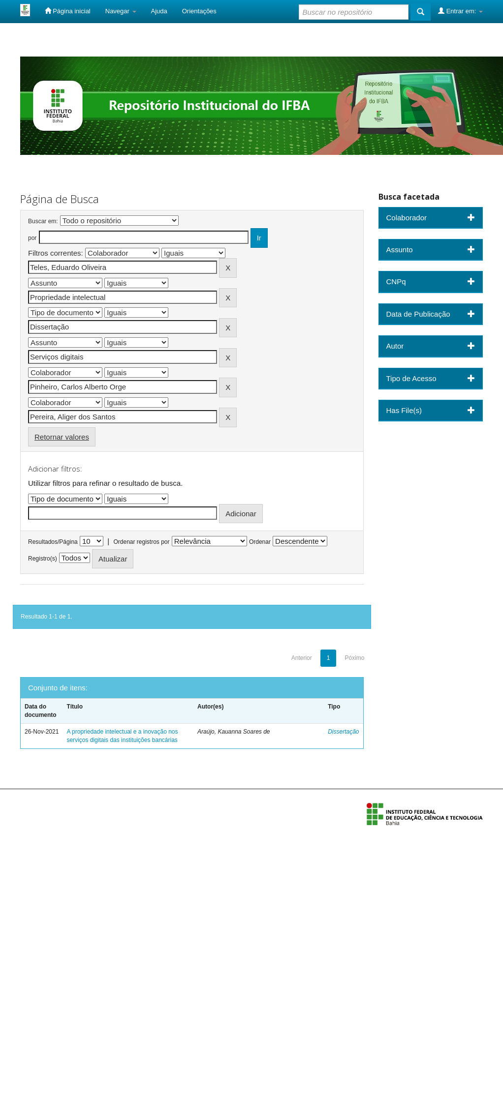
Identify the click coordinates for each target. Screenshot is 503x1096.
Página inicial (68, 11)
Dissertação (343, 731)
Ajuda (159, 11)
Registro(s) (42, 558)
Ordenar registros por (141, 541)
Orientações (199, 11)
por (32, 238)
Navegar (120, 11)
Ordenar (260, 541)
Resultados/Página (53, 541)
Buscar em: (43, 221)
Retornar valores (61, 437)
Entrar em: (460, 11)
